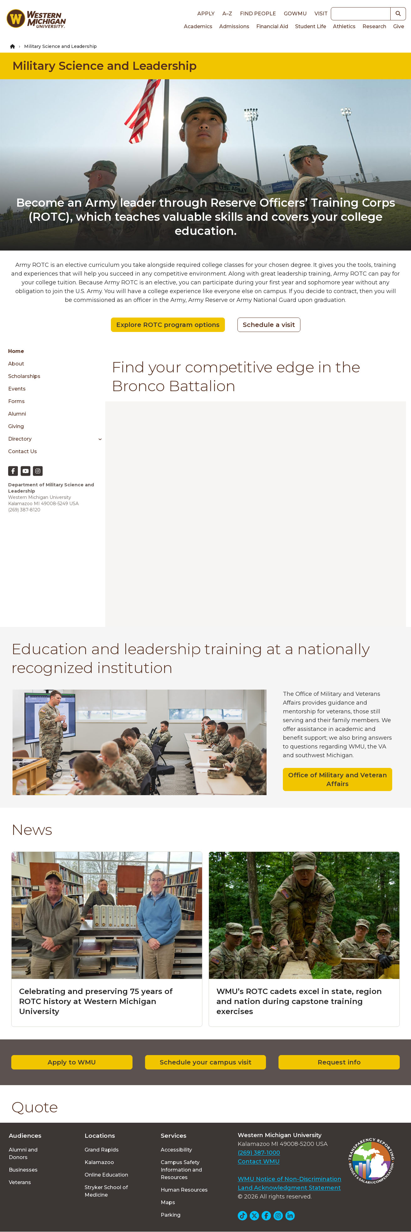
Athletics (344, 26)
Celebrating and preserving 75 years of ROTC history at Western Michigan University (96, 1001)
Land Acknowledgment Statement (289, 1187)
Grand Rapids (102, 1150)
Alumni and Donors (23, 1153)
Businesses (23, 1170)
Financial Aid (272, 26)
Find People (258, 14)
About (16, 364)
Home (16, 351)
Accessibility (176, 1150)
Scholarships (24, 376)
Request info (339, 1062)
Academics (198, 26)
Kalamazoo (99, 1162)
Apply (206, 14)
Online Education (106, 1175)
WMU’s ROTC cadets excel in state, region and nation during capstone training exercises (299, 1001)
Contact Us (22, 451)
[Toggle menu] (98, 439)
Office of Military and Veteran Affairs (337, 779)
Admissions (234, 26)
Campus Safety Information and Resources (181, 1169)
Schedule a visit (269, 325)
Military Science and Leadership (105, 66)
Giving (16, 426)
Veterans (20, 1182)
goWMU (295, 14)
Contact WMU (259, 1161)
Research (374, 26)
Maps (168, 1202)
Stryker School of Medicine (106, 1191)
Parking (170, 1215)
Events (17, 389)
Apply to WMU (72, 1062)
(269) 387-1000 (259, 1152)
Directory (20, 439)
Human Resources (184, 1190)
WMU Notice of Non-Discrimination (289, 1179)
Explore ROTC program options (168, 325)
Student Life (310, 26)
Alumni (17, 414)
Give (398, 26)
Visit (321, 14)
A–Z (227, 14)
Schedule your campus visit (206, 1062)
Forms (16, 401)
